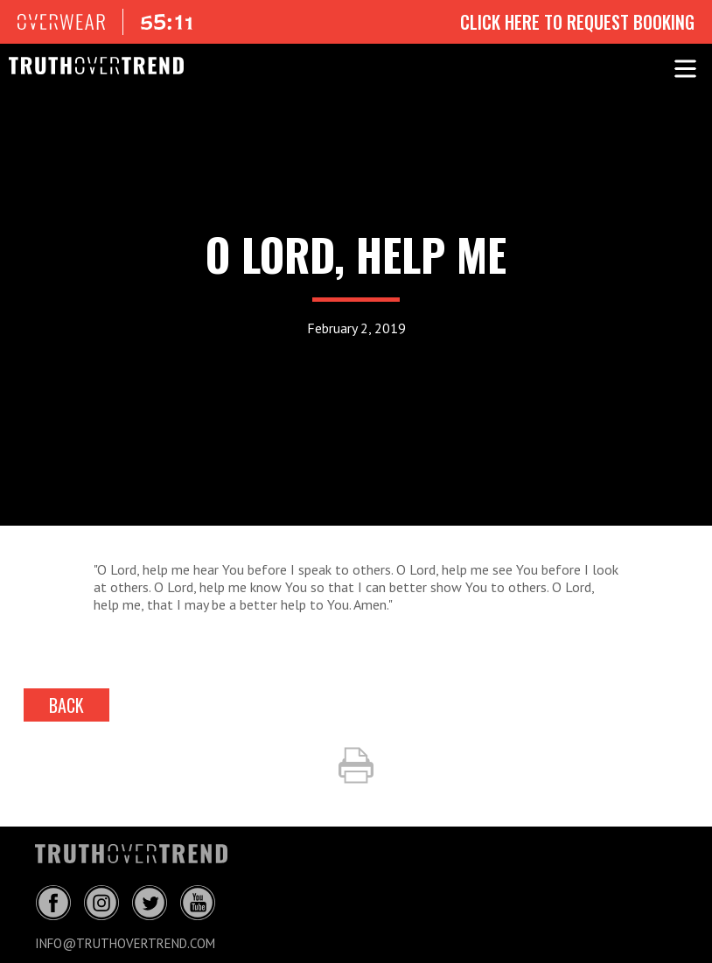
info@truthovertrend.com (125, 943)
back (66, 705)
